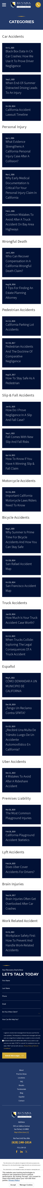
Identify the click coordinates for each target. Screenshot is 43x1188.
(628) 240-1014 (21, 1142)
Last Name (6, 988)
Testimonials (21, 1089)
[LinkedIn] (21, 1151)
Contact (21, 1101)
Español (21, 1097)
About (21, 1070)
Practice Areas (21, 1074)
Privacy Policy (28, 1046)
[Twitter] (26, 1151)
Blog (21, 1093)
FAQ (21, 1081)
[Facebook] (16, 1151)
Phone (4, 996)
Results (21, 1085)
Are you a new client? (10, 1012)
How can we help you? (10, 1019)
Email (4, 1004)
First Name (6, 980)
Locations (21, 1078)
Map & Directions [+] (21, 1132)
